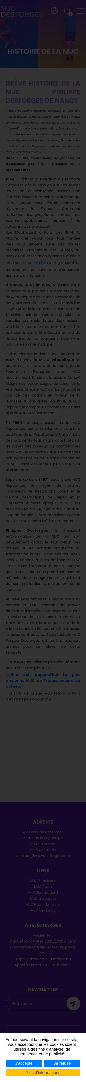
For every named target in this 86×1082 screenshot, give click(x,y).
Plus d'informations (43, 1072)
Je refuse (62, 1063)
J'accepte (23, 1063)
